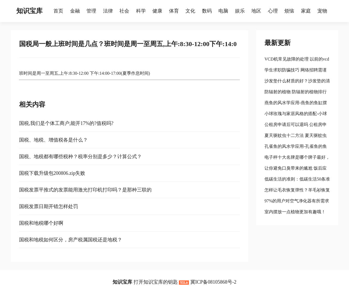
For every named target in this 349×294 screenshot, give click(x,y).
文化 (190, 11)
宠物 (322, 11)
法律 (108, 11)
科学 (141, 11)
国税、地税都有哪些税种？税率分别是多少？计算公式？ (80, 156)
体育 (174, 11)
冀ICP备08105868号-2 (213, 282)
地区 (256, 11)
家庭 (306, 11)
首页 (58, 11)
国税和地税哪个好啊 (41, 223)
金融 (75, 11)
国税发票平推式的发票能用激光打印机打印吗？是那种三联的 (85, 190)
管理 (91, 11)
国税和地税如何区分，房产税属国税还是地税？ (70, 239)
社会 (124, 11)
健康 (157, 11)
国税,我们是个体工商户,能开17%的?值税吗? (66, 123)
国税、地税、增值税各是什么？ (53, 140)
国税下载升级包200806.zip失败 (52, 173)
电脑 (223, 11)
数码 (207, 11)
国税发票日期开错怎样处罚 (48, 206)
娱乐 (240, 11)
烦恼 (289, 11)
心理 (273, 11)
